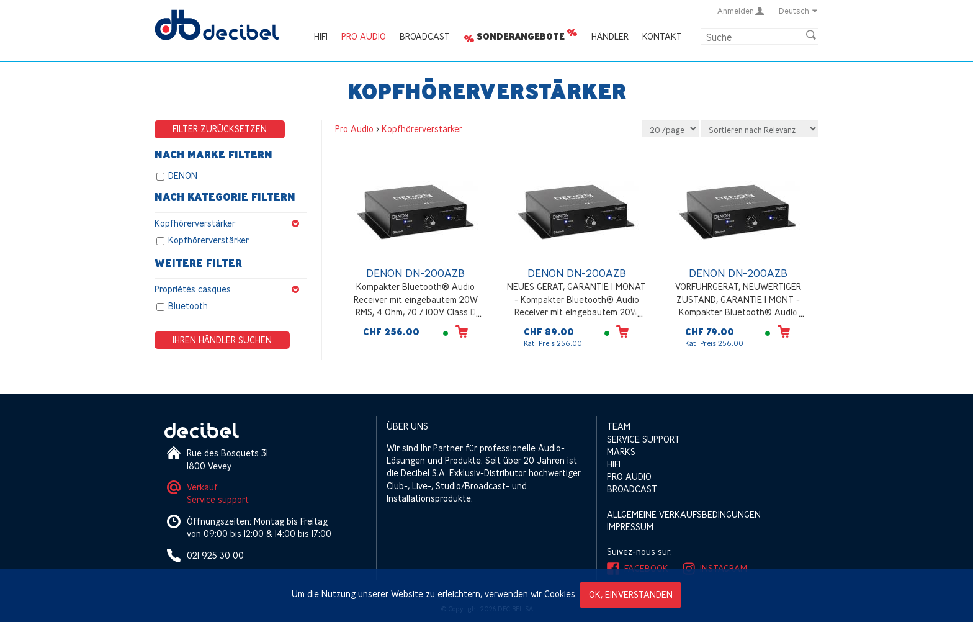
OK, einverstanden (631, 594)
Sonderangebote (521, 36)
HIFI (321, 36)
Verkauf (202, 487)
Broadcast (425, 36)
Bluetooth (188, 306)
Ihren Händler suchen (222, 340)
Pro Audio (363, 36)
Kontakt (662, 36)
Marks (621, 451)
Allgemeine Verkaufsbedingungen (684, 514)
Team (618, 426)
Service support (218, 499)
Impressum (630, 526)
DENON (182, 175)
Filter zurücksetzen (220, 129)
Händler (610, 36)
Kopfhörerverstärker (231, 223)
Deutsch (798, 10)
